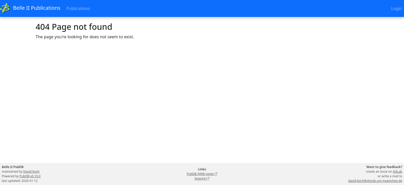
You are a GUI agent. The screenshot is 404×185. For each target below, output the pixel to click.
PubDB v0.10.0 (30, 176)
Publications (78, 8)
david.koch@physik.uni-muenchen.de (375, 181)
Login (396, 8)
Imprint (202, 178)
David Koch (31, 171)
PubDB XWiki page (202, 174)
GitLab (397, 171)
